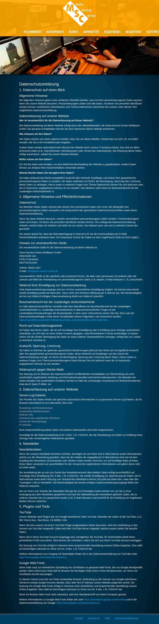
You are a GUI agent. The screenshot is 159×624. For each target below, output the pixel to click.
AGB (107, 618)
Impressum (94, 618)
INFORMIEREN (32, 32)
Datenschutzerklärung (126, 618)
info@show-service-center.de (42, 271)
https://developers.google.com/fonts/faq (105, 599)
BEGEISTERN (133, 32)
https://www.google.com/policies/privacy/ (78, 603)
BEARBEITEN (91, 32)
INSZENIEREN (112, 32)
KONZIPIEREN (55, 32)
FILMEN (73, 32)
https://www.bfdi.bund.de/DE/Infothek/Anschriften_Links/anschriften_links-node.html (63, 320)
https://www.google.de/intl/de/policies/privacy (42, 557)
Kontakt (79, 618)
